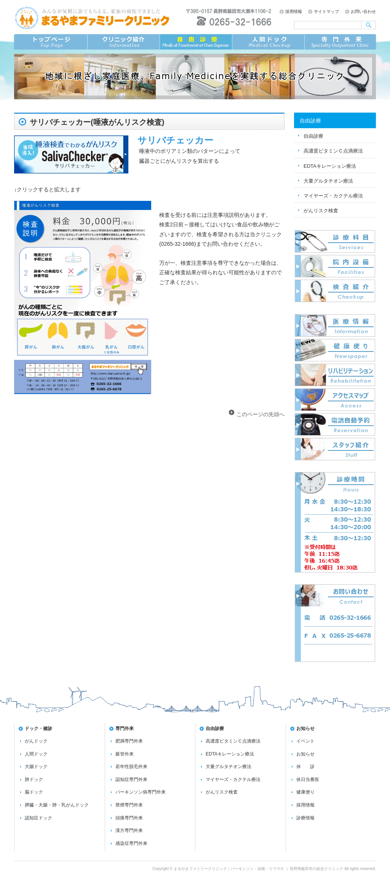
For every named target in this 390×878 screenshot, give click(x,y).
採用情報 (293, 11)
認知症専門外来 (131, 779)
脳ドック (34, 792)
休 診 (305, 766)
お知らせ (305, 728)
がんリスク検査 (321, 210)
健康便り (305, 792)
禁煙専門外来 (129, 805)
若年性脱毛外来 (131, 766)
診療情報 (305, 818)
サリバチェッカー (175, 140)
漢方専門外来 (129, 830)
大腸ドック (36, 766)
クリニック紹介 (123, 41)
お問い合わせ (363, 11)
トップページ (50, 41)
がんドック (36, 741)
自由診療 (196, 41)
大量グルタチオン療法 (328, 181)
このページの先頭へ (261, 414)
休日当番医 (307, 779)
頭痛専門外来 (129, 818)
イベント (305, 741)
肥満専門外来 (129, 741)
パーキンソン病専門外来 (140, 792)
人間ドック (36, 754)
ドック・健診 (38, 728)
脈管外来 (124, 754)
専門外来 (340, 41)
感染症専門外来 (131, 843)
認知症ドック (38, 818)
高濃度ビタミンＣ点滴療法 (333, 151)
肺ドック (34, 779)
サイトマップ (326, 11)
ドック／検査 (268, 41)
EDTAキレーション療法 (330, 166)
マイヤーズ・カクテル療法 (333, 196)
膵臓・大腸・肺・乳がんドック (57, 805)
